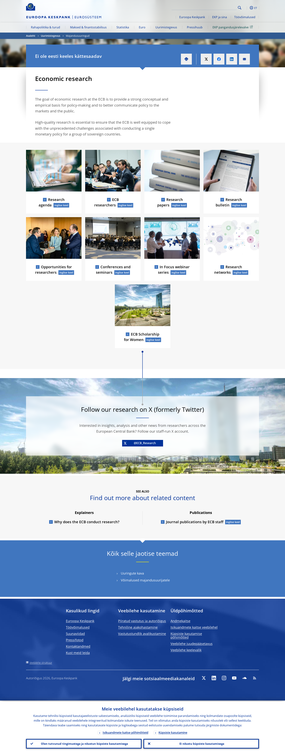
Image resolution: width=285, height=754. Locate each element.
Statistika (122, 27)
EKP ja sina (219, 17)
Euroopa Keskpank (192, 17)
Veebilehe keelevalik (186, 650)
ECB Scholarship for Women (141, 337)
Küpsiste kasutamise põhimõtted (186, 635)
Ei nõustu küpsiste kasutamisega (201, 743)
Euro (142, 27)
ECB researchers (106, 202)
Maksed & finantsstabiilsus (88, 27)
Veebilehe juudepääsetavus (192, 643)
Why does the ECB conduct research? (86, 521)
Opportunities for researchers (53, 269)
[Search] (218, 7)
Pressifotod (74, 640)
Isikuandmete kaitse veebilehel (194, 627)
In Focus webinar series (174, 269)
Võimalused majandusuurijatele (145, 580)
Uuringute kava (132, 573)
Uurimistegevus (166, 27)
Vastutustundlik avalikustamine (142, 633)
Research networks (228, 269)
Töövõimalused (244, 17)
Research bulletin (229, 202)
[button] (246, 8)
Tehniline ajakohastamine (138, 627)
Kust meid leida (78, 653)
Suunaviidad (75, 633)
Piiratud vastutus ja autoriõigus (142, 621)
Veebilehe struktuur (40, 662)
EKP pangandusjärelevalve (233, 27)
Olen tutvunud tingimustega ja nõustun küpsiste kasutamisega (83, 743)
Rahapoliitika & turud (45, 27)
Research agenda (52, 202)
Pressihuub (195, 27)
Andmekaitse (180, 621)
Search (240, 8)
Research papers (170, 202)
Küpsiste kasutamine (173, 732)
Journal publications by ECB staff (194, 521)
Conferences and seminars (113, 269)
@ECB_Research (139, 443)
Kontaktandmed (78, 646)
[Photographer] (197, 255)
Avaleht (30, 35)
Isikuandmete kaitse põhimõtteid (125, 732)
